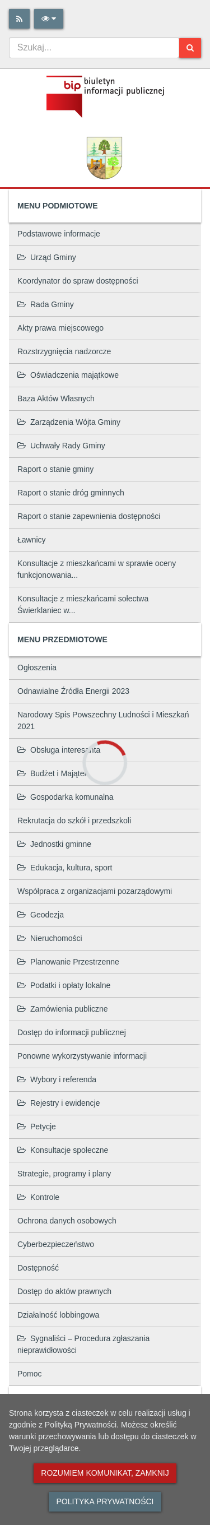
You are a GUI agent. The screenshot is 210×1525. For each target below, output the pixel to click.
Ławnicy (31, 539)
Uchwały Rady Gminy (61, 445)
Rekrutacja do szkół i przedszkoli (74, 820)
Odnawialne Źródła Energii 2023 (73, 691)
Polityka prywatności (104, 1501)
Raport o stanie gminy (55, 469)
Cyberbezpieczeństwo (55, 1244)
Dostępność (38, 1267)
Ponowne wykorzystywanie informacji (82, 1055)
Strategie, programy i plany (64, 1173)
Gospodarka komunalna (65, 796)
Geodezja (40, 914)
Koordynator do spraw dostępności (77, 280)
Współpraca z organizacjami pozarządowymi (94, 891)
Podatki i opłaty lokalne (63, 985)
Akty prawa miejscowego (60, 327)
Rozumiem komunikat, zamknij (105, 1472)
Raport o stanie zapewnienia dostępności (88, 516)
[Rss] (19, 19)
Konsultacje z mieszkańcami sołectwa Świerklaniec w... (82, 604)
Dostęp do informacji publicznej (71, 1032)
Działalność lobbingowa (58, 1314)
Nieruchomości (49, 938)
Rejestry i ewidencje (58, 1102)
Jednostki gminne (54, 844)
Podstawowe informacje (58, 233)
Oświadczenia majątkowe (68, 374)
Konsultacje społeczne (62, 1150)
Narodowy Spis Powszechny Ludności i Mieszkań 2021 (103, 720)
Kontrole (38, 1197)
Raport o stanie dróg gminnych (70, 492)
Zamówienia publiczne (62, 1008)
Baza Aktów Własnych (56, 398)
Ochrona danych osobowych (66, 1220)
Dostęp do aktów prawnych (64, 1291)
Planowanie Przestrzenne (68, 961)
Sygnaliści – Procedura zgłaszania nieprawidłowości (83, 1344)
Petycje (36, 1126)
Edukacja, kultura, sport (64, 867)
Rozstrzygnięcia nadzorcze (64, 351)
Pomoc (29, 1373)
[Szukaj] (190, 48)
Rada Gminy (45, 304)
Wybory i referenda (56, 1079)
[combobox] (94, 48)
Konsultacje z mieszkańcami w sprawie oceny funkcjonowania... (96, 569)
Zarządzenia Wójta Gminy (68, 422)
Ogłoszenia (37, 667)
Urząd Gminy (46, 257)
